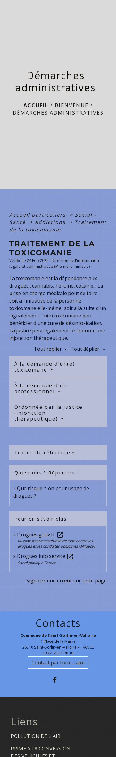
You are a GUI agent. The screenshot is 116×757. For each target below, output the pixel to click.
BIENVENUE (71, 105)
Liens (24, 721)
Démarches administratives (58, 112)
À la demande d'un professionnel (40, 388)
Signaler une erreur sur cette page (66, 580)
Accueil (36, 105)
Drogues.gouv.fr (40, 534)
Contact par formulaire (58, 662)
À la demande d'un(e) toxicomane (44, 366)
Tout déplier (89, 348)
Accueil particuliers (38, 214)
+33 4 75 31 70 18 (58, 653)
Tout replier (52, 348)
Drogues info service (45, 556)
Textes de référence (42, 452)
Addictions (51, 222)
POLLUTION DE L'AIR (35, 736)
